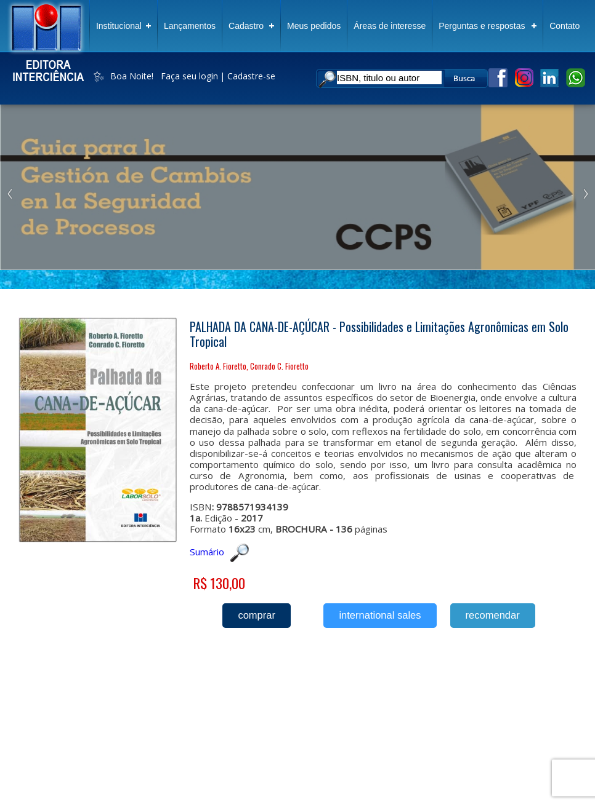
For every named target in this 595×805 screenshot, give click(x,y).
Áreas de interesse (390, 26)
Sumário (219, 551)
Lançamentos (190, 26)
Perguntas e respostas (482, 26)
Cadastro (246, 26)
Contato (564, 26)
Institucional (119, 26)
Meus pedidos (314, 26)
